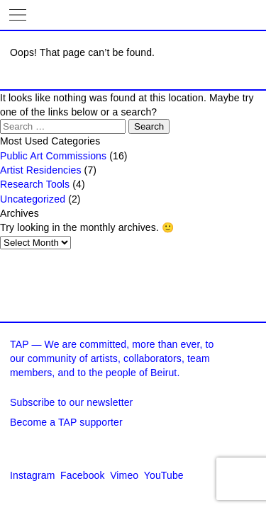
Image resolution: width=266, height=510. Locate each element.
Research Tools (35, 184)
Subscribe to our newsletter (71, 402)
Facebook (82, 475)
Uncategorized (32, 199)
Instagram (32, 475)
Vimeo (124, 475)
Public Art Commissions (53, 156)
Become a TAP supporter (66, 422)
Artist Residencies (41, 170)
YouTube (164, 475)
